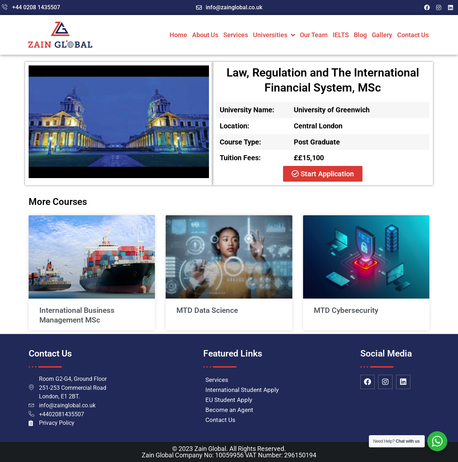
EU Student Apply (228, 399)
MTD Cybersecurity (346, 310)
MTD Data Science (207, 310)
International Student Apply (242, 389)
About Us (205, 35)
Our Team (314, 35)
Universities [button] (274, 35)
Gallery (382, 35)
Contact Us (413, 35)
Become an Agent (229, 409)
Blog (360, 35)
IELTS (341, 35)
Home (178, 35)
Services (235, 35)
